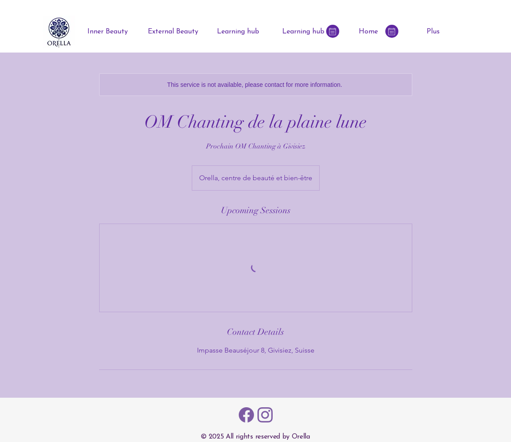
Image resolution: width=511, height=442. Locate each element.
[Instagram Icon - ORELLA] (265, 414)
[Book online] (332, 31)
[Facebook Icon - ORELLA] (246, 414)
